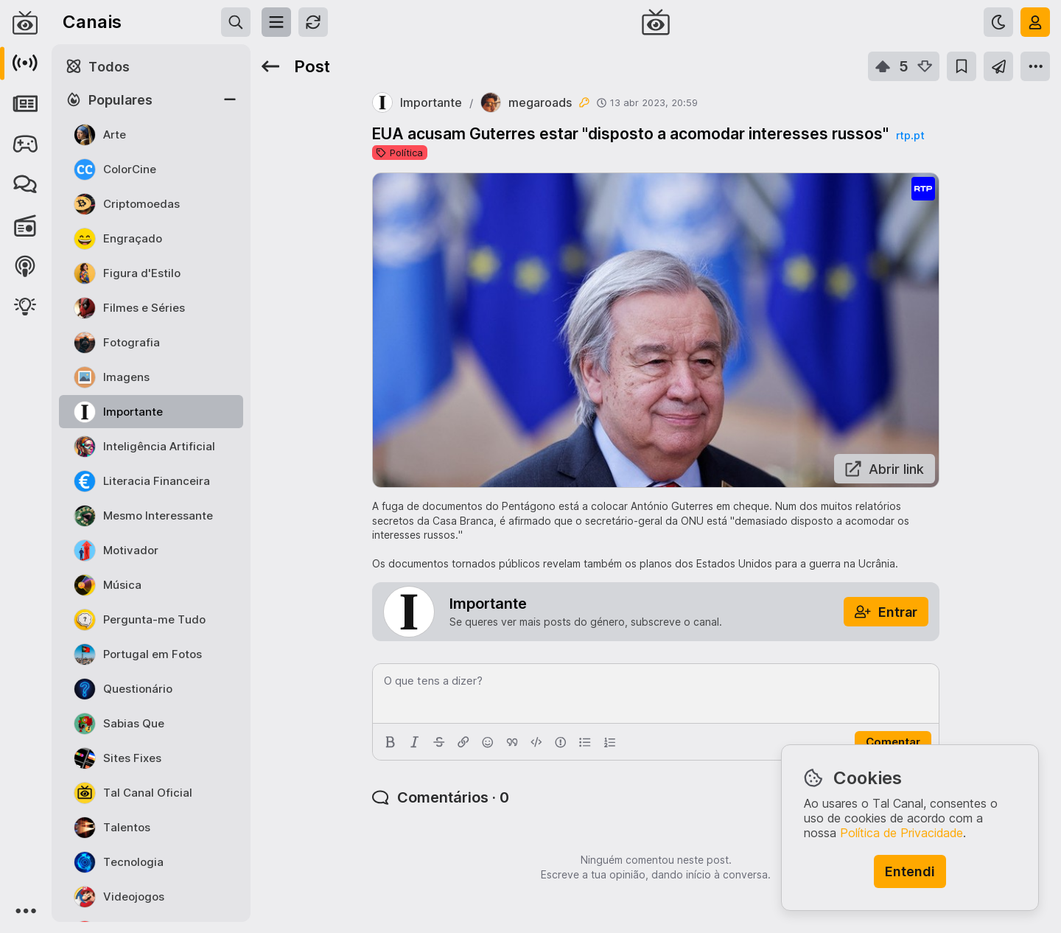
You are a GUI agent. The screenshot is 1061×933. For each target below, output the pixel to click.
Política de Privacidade (901, 832)
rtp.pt (910, 135)
